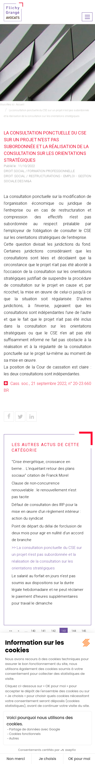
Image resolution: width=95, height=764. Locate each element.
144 (73, 631)
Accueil (20, 104)
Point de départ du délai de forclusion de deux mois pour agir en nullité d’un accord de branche (47, 533)
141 (43, 631)
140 (33, 631)
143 (63, 631)
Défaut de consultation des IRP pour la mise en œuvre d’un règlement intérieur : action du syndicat (46, 511)
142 (53, 631)
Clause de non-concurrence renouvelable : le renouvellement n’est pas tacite (44, 490)
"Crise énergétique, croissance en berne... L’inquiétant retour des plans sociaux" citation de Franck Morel (43, 468)
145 (84, 631)
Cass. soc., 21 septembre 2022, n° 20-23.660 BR (47, 387)
